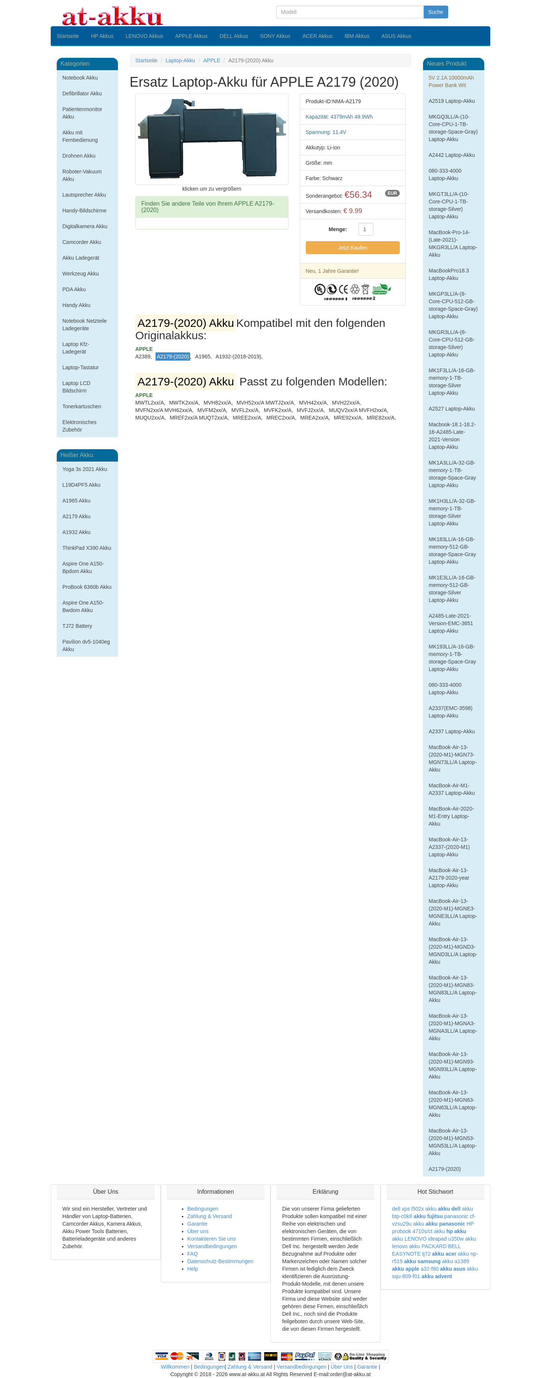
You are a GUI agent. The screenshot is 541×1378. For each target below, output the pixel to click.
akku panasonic (445, 1224)
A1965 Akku (76, 501)
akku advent (437, 1276)
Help (192, 1269)
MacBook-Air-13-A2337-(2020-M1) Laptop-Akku (449, 846)
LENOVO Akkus (144, 36)
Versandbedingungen (212, 1246)
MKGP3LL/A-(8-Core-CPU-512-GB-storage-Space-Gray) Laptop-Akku (453, 305)
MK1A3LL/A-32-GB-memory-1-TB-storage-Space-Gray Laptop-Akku (452, 474)
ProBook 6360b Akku (87, 587)
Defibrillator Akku (82, 93)
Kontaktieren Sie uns (211, 1239)
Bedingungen (203, 1209)
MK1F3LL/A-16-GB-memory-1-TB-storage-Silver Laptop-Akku (452, 381)
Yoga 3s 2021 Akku (84, 469)
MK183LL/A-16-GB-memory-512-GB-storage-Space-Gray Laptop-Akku (452, 550)
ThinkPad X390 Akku (86, 548)
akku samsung (422, 1261)
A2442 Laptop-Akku (452, 155)
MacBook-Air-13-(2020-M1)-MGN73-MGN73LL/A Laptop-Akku (453, 758)
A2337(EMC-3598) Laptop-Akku (451, 712)
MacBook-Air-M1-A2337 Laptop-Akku (452, 789)
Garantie (197, 1224)
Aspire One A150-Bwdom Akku (83, 606)
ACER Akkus (317, 36)
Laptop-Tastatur (80, 367)
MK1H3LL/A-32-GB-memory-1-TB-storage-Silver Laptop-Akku (452, 512)
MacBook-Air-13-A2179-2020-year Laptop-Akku (449, 877)
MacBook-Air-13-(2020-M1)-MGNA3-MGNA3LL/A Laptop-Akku (453, 1027)
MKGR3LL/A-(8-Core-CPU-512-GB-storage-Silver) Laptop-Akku (452, 343)
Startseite (68, 36)
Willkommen (175, 1367)
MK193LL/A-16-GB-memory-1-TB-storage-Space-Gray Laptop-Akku (452, 658)
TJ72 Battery (77, 626)
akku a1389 (455, 1261)
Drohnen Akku (78, 156)
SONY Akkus (275, 36)
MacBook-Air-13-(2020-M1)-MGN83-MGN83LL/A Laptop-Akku (453, 989)
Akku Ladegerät (80, 258)
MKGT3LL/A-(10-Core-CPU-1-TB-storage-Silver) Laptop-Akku (449, 205)
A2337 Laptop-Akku (452, 731)
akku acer (444, 1254)
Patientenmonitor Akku (82, 113)
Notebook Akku (80, 78)
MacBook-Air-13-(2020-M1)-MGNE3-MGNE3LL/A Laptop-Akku (453, 912)
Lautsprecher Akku (84, 195)
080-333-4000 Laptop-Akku (445, 174)
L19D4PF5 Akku (81, 485)
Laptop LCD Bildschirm (76, 387)
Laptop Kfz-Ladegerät (75, 348)
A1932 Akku (76, 532)
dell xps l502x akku (414, 1209)
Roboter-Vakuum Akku (82, 175)
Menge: (338, 229)
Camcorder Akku (81, 242)
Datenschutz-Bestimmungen (220, 1261)
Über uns (198, 1231)
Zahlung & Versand (209, 1216)
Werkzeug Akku (80, 274)
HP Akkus (102, 36)
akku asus (452, 1269)
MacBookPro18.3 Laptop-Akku (449, 274)
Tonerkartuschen (81, 406)
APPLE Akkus (191, 36)
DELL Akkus (234, 36)
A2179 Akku (76, 516)
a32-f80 (429, 1269)
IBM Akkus (357, 36)
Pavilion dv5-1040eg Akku (86, 645)
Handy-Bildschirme (84, 211)
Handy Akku (76, 305)
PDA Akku (74, 289)
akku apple (405, 1269)
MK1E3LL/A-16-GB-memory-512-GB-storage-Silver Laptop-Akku (452, 589)
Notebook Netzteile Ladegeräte (84, 324)
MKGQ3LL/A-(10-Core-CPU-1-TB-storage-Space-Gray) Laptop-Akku (453, 128)
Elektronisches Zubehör (79, 426)
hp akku (456, 1231)
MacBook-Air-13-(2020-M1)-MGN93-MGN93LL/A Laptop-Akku (453, 1065)
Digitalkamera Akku (84, 226)
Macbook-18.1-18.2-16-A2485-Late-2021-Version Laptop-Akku (452, 435)
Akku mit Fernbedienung (80, 136)
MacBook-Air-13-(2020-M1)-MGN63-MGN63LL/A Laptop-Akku (453, 1103)
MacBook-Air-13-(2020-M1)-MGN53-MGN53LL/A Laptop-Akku (453, 1142)
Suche (435, 12)
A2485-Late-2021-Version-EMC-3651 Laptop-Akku (451, 623)
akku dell (449, 1209)
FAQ (192, 1254)
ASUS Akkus (396, 36)
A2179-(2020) (445, 1169)
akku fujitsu (428, 1216)
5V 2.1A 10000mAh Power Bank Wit (451, 81)
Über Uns (342, 1367)
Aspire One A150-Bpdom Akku (83, 567)
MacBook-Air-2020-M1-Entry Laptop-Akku (451, 816)
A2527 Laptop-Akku (452, 409)
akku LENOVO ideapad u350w (428, 1239)
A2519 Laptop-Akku (452, 101)
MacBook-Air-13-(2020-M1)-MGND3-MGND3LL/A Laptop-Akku (453, 950)
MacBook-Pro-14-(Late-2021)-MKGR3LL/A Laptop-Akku (453, 243)
